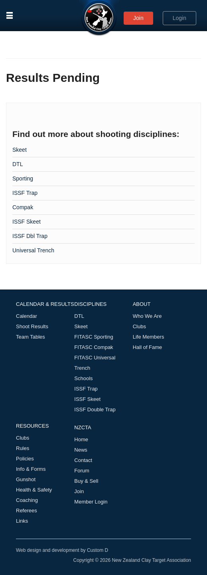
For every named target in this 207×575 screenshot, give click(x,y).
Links (22, 521)
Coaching (27, 500)
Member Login (90, 502)
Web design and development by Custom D (62, 550)
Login (179, 18)
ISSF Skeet (26, 221)
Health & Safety (34, 490)
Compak (22, 207)
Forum (81, 471)
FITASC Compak (93, 347)
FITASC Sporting (93, 337)
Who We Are (147, 316)
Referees (26, 511)
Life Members (148, 337)
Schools (83, 378)
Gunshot (25, 479)
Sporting (22, 178)
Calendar (26, 316)
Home (81, 439)
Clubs (139, 326)
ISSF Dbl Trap (29, 236)
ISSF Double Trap (94, 409)
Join (138, 18)
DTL (17, 164)
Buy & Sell (86, 481)
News (80, 450)
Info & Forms (30, 469)
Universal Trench (33, 250)
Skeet (19, 150)
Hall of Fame (147, 347)
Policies (25, 459)
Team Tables (30, 337)
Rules (22, 448)
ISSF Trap (24, 193)
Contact (83, 460)
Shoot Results (32, 326)
